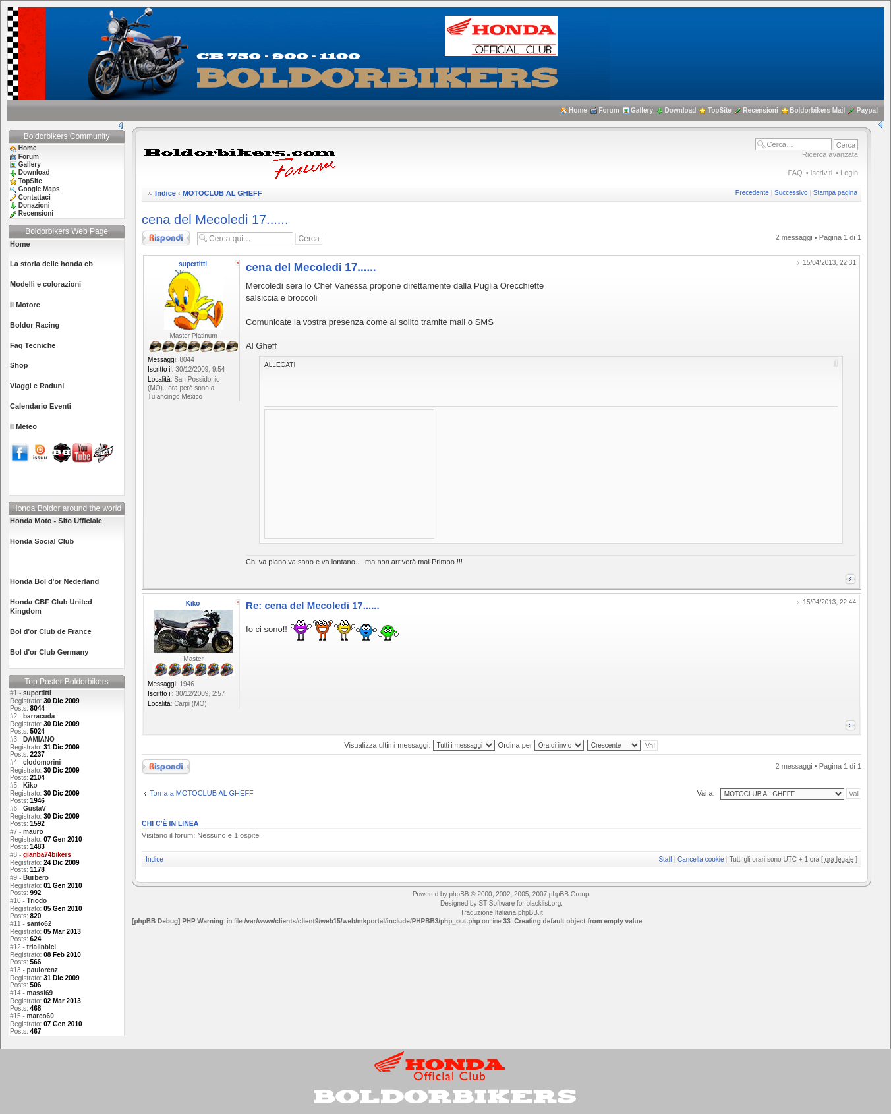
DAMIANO (39, 739)
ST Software (496, 903)
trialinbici (41, 947)
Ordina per (541, 745)
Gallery (642, 110)
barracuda (39, 716)
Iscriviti (822, 173)
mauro (33, 831)
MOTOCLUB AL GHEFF (222, 193)
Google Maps (39, 188)
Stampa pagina (835, 192)
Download (681, 110)
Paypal (867, 110)
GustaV (34, 808)
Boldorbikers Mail (817, 110)
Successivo (791, 192)
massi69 (40, 993)
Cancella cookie (700, 859)
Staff (665, 859)
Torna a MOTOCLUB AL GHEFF (202, 793)
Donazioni (34, 205)
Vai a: (705, 793)
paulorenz (42, 970)
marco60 (40, 1016)
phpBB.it (530, 912)
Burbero (36, 877)
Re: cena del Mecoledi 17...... (313, 605)
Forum (608, 110)
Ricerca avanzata (830, 154)
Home (578, 110)
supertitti (37, 693)
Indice (165, 193)
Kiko (30, 785)
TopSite (720, 110)
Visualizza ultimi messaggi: (419, 745)
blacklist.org (543, 903)
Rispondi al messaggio (166, 238)
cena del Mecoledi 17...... (215, 219)
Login (849, 173)
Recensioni (760, 110)
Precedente (752, 192)
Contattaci (34, 197)
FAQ (795, 173)
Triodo (37, 900)
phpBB (459, 894)
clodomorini (42, 762)
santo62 (39, 923)
